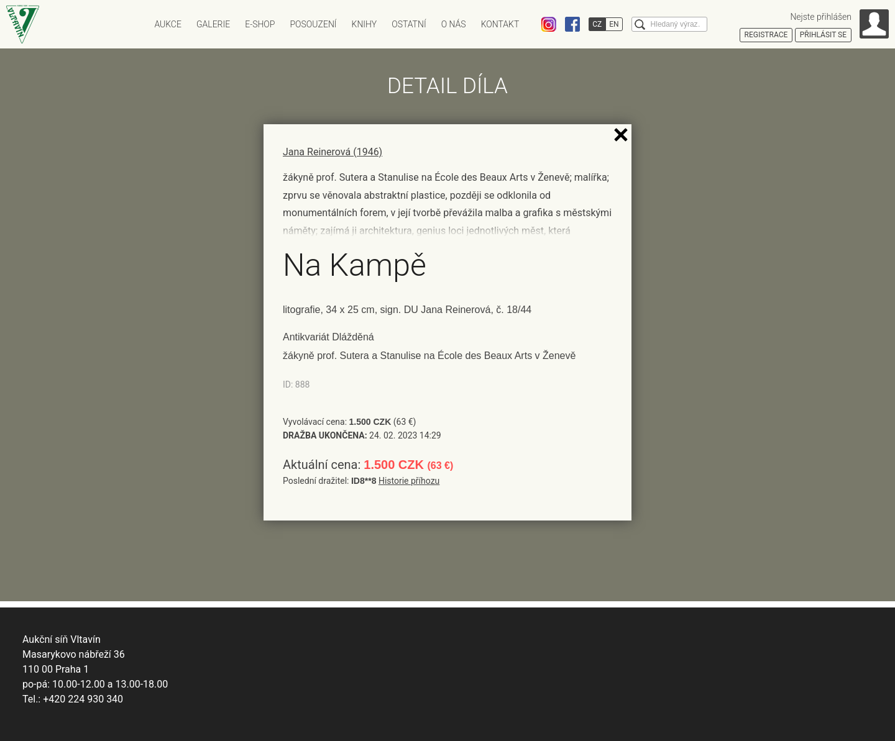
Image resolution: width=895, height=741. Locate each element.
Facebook (572, 24)
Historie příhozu (409, 481)
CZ (597, 24)
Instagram (548, 24)
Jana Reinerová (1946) (332, 152)
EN (613, 24)
